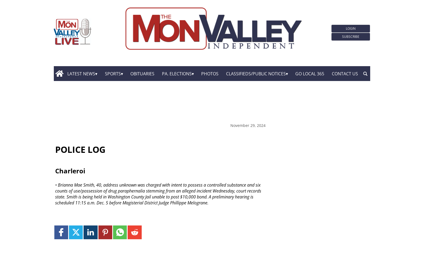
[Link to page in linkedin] (90, 232)
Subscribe (350, 36)
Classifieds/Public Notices (256, 74)
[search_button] (365, 74)
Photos (209, 74)
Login (351, 28)
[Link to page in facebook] (61, 232)
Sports (113, 74)
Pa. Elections (177, 74)
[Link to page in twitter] (76, 232)
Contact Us (345, 74)
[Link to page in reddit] (134, 232)
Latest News (81, 74)
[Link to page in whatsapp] (120, 232)
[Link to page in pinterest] (105, 232)
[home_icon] (59, 74)
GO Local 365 (309, 74)
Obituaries (142, 74)
